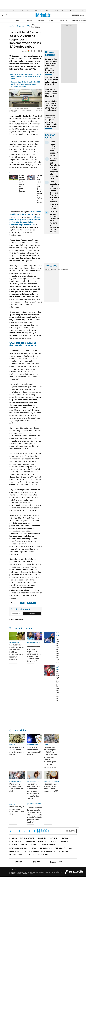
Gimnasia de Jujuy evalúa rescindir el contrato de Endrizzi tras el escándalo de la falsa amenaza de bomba (40, 189)
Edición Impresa (48, 845)
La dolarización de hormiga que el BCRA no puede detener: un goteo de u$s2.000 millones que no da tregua (51, 755)
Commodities (59, 269)
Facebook (14, 831)
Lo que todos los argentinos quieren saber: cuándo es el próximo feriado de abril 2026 (51, 66)
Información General (18, 848)
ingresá (82, 15)
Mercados (30, 841)
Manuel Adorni (74, 10)
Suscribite (32, 613)
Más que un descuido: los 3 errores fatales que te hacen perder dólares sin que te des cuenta (33, 791)
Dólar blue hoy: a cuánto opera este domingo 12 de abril (51, 80)
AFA (28, 26)
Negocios (63, 20)
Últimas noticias (27, 838)
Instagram (19, 831)
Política (51, 20)
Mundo (24, 845)
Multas (31, 855)
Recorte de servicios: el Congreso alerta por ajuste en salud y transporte (51, 121)
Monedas (48, 269)
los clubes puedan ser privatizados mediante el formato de (25, 219)
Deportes (20, 26)
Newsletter (81, 20)
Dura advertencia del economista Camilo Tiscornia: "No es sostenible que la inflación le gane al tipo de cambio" (55, 195)
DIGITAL (19, 861)
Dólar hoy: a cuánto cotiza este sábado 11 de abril (54, 148)
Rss (70, 848)
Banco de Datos (15, 841)
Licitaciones (43, 855)
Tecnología (60, 848)
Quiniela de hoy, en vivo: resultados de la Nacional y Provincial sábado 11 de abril (54, 222)
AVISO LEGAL (64, 851)
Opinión (75, 20)
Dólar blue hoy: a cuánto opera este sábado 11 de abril (16, 810)
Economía (28, 20)
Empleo (29, 10)
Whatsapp (34, 831)
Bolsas (53, 269)
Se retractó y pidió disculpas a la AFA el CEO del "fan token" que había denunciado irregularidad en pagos (25, 84)
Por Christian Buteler (50, 767)
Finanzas (41, 20)
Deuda (21, 10)
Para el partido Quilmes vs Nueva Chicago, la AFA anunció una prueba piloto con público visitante (26, 76)
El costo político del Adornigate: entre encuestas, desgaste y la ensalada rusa (55, 168)
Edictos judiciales (17, 855)
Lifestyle (64, 841)
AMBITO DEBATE (57, 861)
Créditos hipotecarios (61, 10)
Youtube (29, 831)
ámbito (11, 26)
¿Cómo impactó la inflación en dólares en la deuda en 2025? (51, 787)
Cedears (65, 269)
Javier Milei (31, 603)
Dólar (14, 10)
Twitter (10, 831)
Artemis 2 (48, 10)
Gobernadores (38, 10)
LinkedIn (24, 831)
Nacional (13, 845)
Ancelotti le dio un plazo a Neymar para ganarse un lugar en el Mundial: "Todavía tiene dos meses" (34, 653)
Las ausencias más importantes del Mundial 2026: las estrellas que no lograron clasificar (16, 652)
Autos (33, 848)
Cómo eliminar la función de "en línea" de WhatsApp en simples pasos (51, 105)
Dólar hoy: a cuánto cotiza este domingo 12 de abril (51, 92)
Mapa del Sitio (15, 851)
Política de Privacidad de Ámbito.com (40, 851)
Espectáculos (46, 848)
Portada (13, 838)
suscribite (75, 15)
